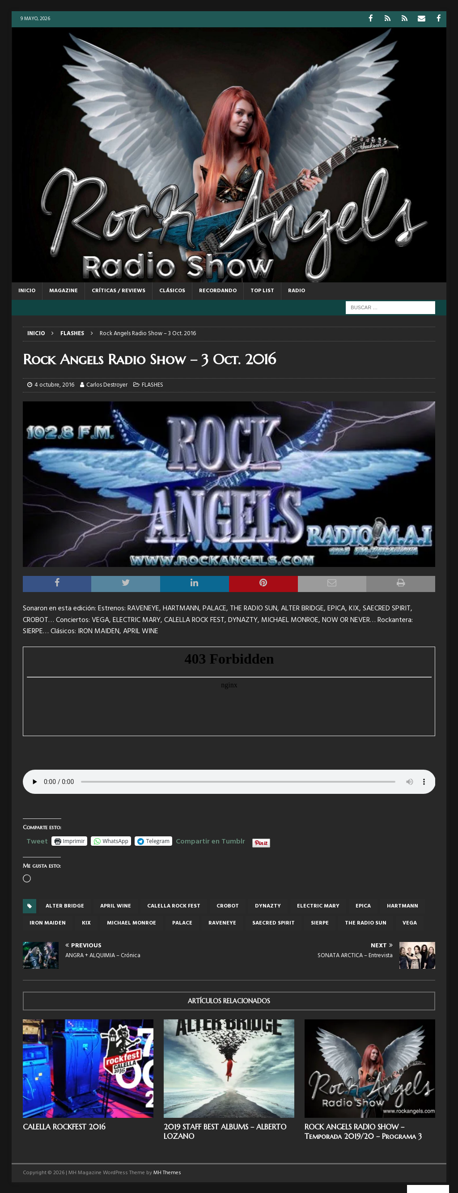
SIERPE (320, 922)
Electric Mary (318, 905)
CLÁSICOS (172, 290)
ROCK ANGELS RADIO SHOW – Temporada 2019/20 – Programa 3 (363, 1131)
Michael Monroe (131, 922)
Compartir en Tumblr (210, 840)
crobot (227, 905)
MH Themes (167, 1172)
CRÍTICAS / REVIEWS (118, 290)
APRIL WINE (115, 905)
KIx (86, 922)
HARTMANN (402, 905)
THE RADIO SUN (365, 922)
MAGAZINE (63, 290)
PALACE (182, 922)
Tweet (37, 840)
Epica (363, 905)
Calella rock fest (173, 905)
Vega (410, 922)
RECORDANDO (218, 290)
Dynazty (268, 905)
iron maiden (48, 922)
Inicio (26, 290)
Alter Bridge (65, 905)
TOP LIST (262, 290)
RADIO (296, 290)
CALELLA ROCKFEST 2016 (64, 1126)
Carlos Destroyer (106, 384)
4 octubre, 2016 (54, 384)
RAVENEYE (222, 922)
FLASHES (152, 384)
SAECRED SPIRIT (273, 922)
